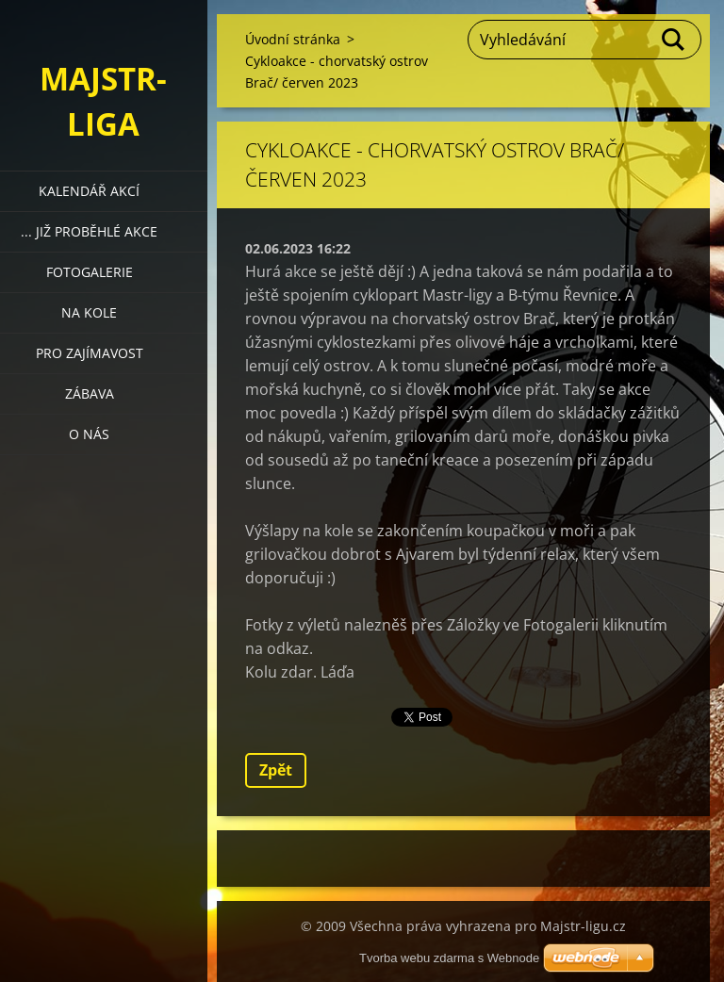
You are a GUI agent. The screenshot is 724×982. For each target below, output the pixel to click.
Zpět (275, 770)
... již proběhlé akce (89, 231)
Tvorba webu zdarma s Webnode (449, 958)
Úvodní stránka (292, 39)
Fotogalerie (89, 272)
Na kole (89, 312)
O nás (89, 434)
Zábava (89, 393)
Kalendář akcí (89, 191)
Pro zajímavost (89, 353)
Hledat (674, 39)
